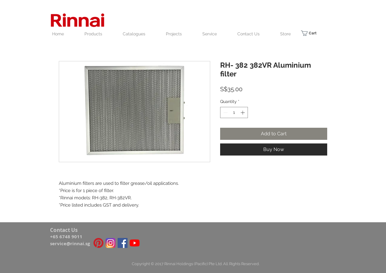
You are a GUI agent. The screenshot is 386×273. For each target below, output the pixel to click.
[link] (312, 33)
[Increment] (243, 112)
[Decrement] (225, 112)
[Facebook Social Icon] (123, 243)
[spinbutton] (234, 112)
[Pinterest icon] (98, 243)
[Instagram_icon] (110, 243)
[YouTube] (135, 243)
